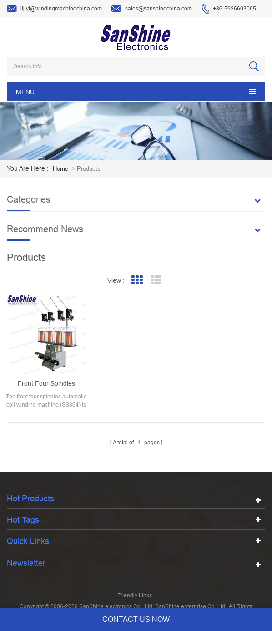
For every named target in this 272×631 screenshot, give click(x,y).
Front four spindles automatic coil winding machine (46, 384)
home (60, 168)
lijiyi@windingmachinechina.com (54, 9)
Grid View (137, 280)
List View (156, 280)
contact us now (136, 619)
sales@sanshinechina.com (151, 9)
